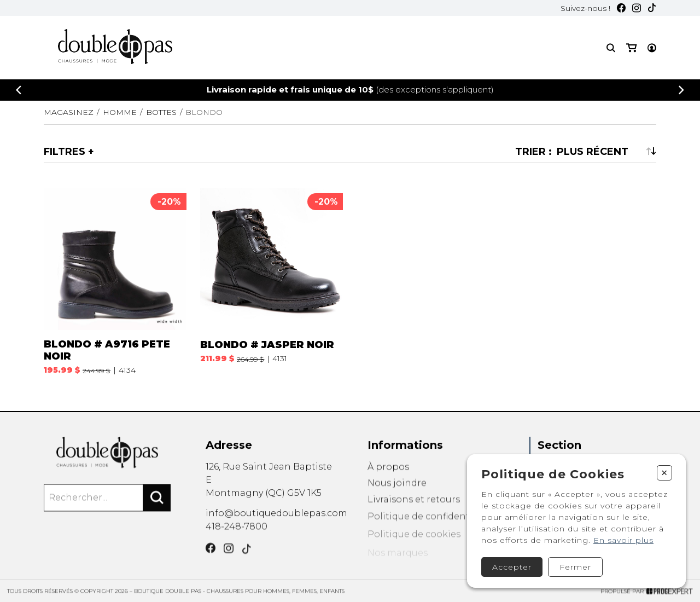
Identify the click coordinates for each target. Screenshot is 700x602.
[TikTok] (652, 8)
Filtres (64, 152)
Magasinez (69, 112)
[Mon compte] (652, 48)
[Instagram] (636, 8)
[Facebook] (621, 8)
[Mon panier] (631, 48)
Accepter (512, 567)
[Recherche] (610, 48)
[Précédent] (18, 90)
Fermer (575, 567)
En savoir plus (623, 540)
